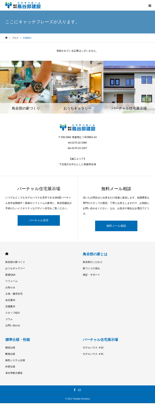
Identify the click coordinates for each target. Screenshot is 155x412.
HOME (6, 253)
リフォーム (11, 281)
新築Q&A (10, 274)
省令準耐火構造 (14, 373)
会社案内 (10, 300)
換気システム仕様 (15, 360)
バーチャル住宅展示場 (100, 340)
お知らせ (10, 287)
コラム (9, 319)
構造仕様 (10, 347)
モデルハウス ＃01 (93, 353)
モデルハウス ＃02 (93, 347)
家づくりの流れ (91, 268)
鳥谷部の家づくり (15, 262)
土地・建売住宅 (14, 293)
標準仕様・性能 (17, 340)
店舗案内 (10, 306)
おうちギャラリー (15, 268)
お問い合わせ (12, 325)
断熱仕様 (10, 353)
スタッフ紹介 (12, 312)
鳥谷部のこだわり (93, 262)
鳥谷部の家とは (95, 254)
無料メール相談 (116, 225)
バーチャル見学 (39, 220)
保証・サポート (91, 274)
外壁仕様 (10, 366)
